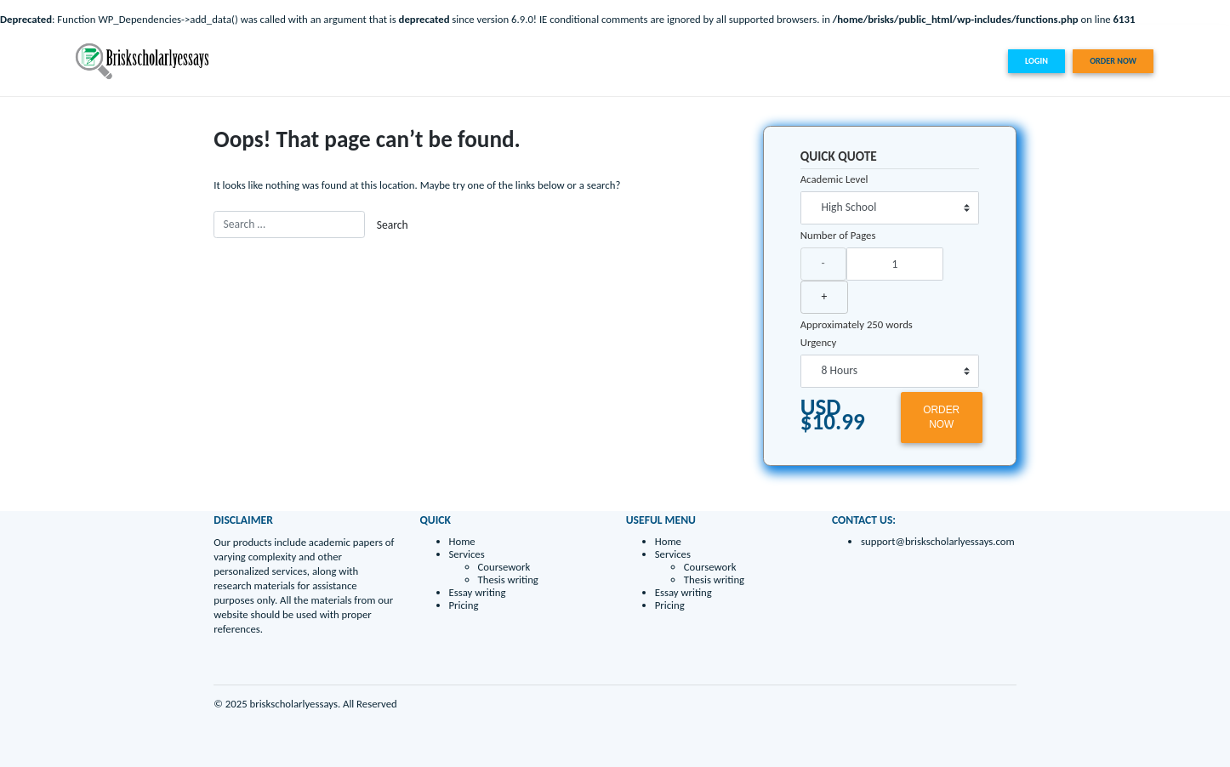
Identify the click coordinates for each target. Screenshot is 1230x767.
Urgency (818, 342)
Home (783, 60)
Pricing (952, 60)
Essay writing (895, 60)
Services (827, 60)
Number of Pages (838, 235)
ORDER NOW (1113, 60)
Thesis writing (508, 579)
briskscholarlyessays (294, 703)
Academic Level (834, 179)
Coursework (504, 566)
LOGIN (1036, 60)
